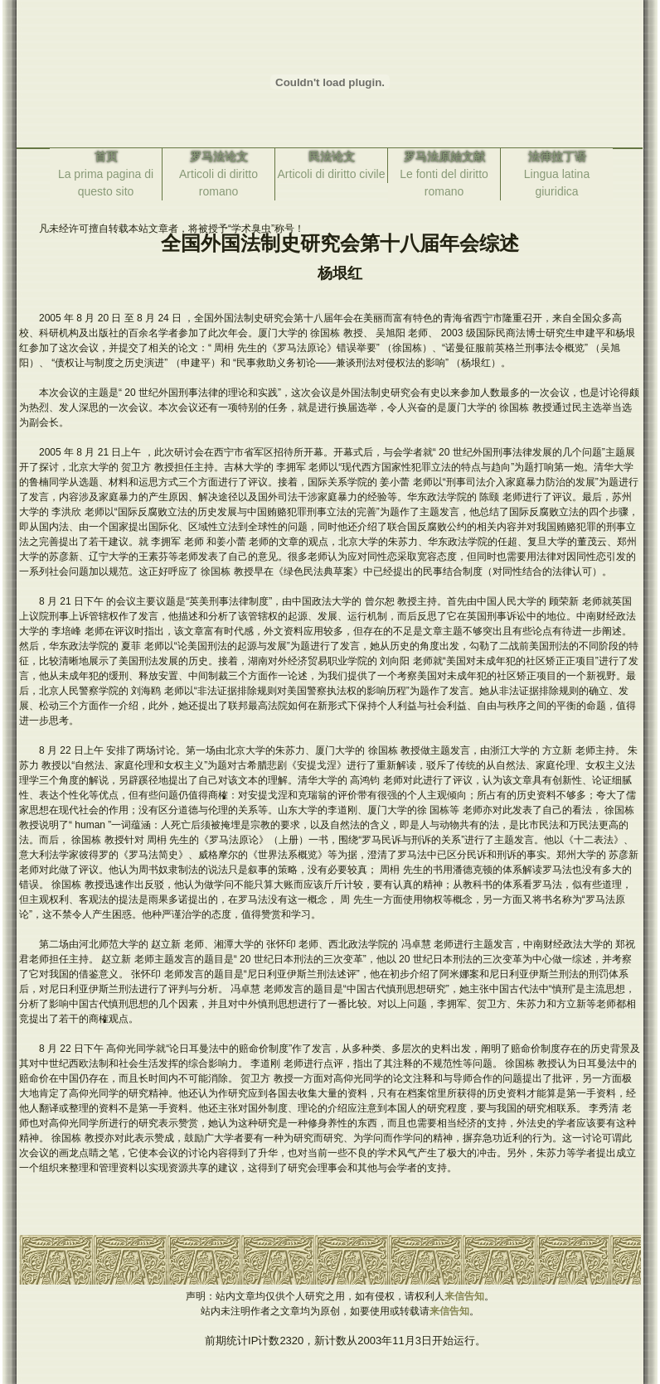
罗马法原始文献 (444, 156)
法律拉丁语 (557, 156)
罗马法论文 (219, 156)
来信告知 (464, 1296)
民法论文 (331, 156)
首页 (106, 156)
